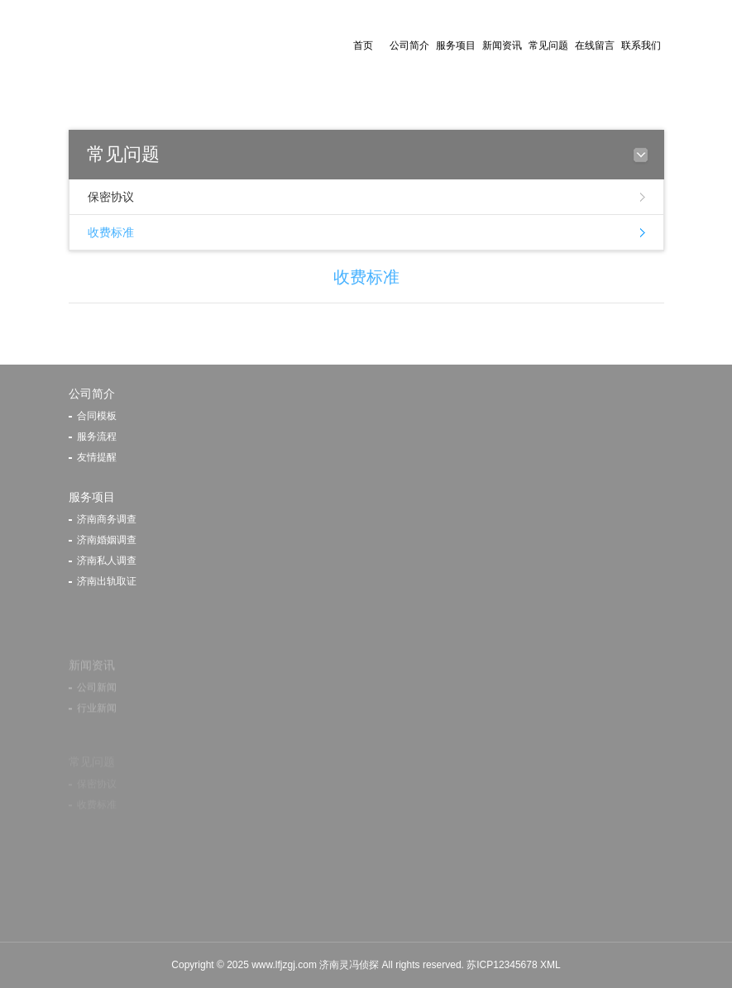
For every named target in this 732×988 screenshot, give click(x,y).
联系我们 (641, 45)
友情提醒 (97, 457)
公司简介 (409, 45)
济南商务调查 (106, 519)
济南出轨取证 (106, 581)
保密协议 (111, 196)
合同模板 (97, 416)
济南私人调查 (106, 560)
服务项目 (456, 45)
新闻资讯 (502, 45)
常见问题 (548, 45)
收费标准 (111, 232)
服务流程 (97, 436)
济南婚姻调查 (106, 540)
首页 (363, 45)
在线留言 (595, 45)
